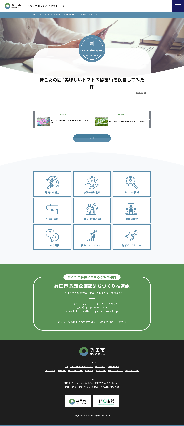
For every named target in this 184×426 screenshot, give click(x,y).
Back (92, 138)
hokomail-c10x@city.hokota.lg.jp (97, 311)
